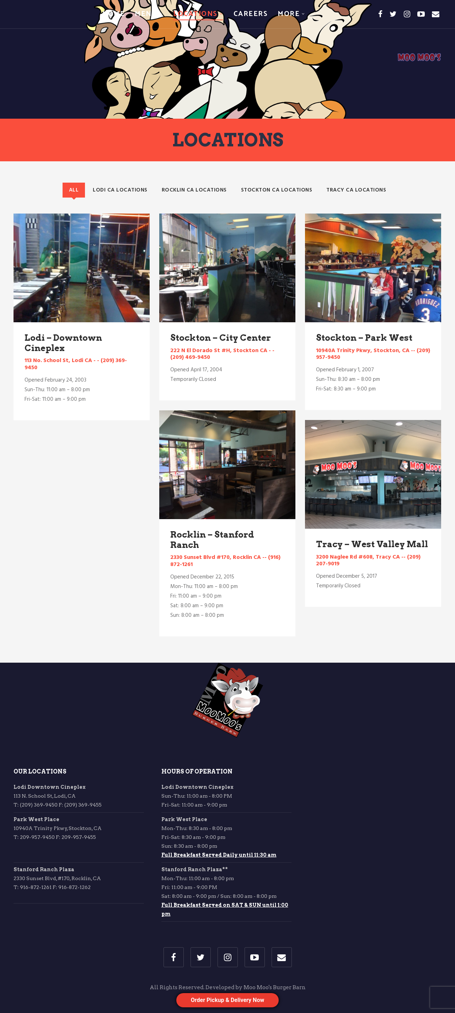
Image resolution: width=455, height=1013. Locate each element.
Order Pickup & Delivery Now (227, 1000)
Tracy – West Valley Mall (372, 544)
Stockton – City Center (220, 338)
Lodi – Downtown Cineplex (63, 343)
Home (113, 14)
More (289, 14)
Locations (195, 14)
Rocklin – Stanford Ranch (212, 539)
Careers (251, 14)
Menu (146, 14)
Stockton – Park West (364, 338)
